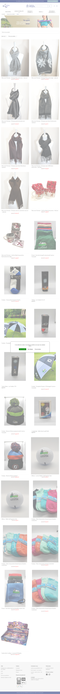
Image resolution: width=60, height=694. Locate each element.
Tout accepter (23, 349)
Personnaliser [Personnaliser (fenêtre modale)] (38, 349)
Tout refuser (30, 349)
